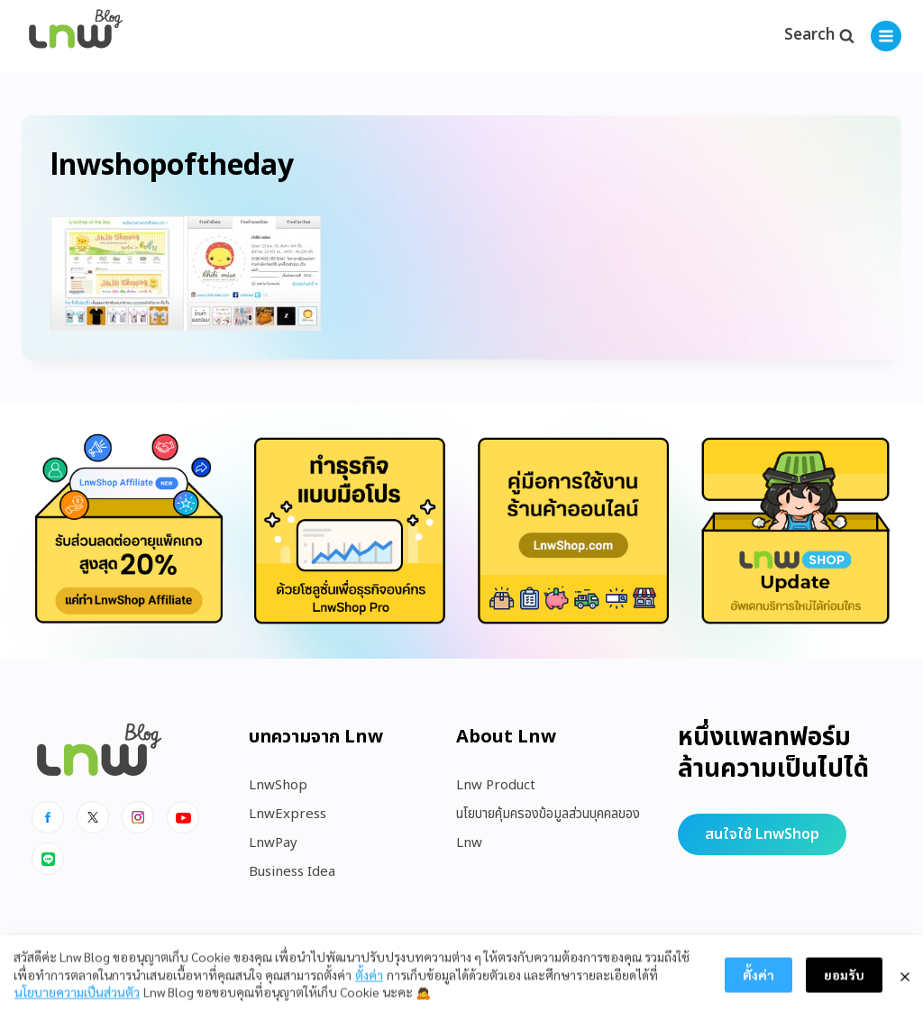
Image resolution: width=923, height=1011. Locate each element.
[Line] (48, 858)
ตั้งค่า (369, 992)
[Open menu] (886, 36)
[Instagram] (138, 817)
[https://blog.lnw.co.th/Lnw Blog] (76, 36)
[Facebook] (48, 817)
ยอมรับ (844, 993)
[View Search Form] (819, 36)
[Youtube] (183, 817)
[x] (93, 817)
